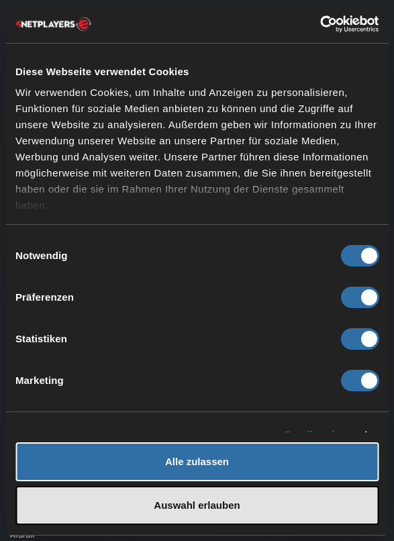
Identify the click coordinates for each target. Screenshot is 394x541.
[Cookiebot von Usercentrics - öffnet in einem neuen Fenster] (320, 24)
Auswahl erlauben (197, 505)
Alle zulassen (197, 461)
